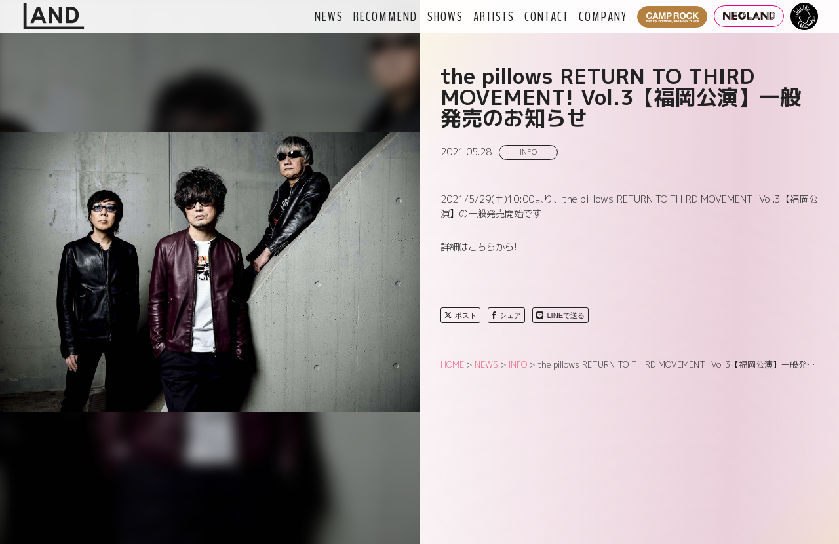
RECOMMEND (385, 16)
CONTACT (546, 16)
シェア (506, 315)
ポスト (460, 315)
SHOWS (445, 16)
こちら (482, 247)
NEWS (329, 16)
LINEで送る (560, 315)
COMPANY (603, 16)
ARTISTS (494, 16)
